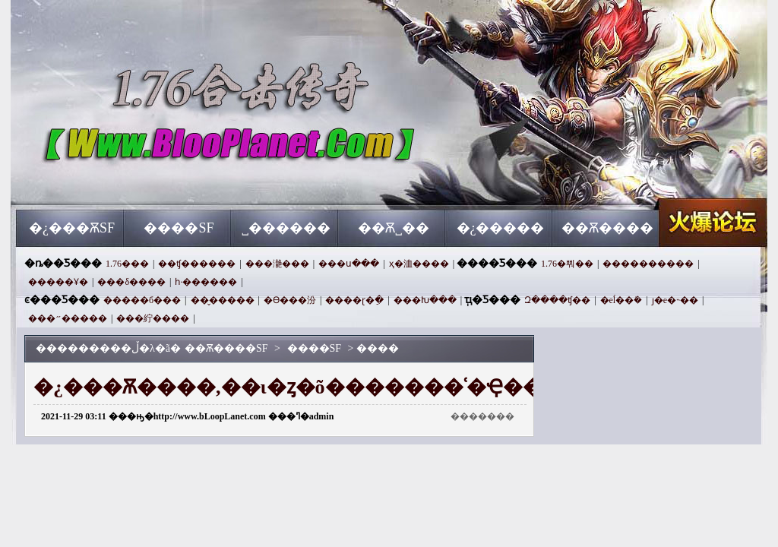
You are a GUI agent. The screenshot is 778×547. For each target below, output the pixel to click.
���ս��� (348, 263)
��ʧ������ (197, 263)
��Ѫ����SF (161, 182)
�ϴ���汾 (290, 300)
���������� (648, 263)
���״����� (67, 318)
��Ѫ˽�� (393, 228)
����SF (178, 228)
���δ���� (131, 282)
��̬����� (223, 300)
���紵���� (152, 318)
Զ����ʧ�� (557, 300)
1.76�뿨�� (567, 263)
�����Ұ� (58, 282)
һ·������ (206, 282)
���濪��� (277, 263)
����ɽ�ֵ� (354, 300)
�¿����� (501, 228)
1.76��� (127, 263)
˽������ (286, 228)
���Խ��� (425, 300)
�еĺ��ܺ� (621, 300)
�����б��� (142, 300)
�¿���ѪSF (72, 228)
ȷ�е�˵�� (675, 300)
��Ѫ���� (607, 228)
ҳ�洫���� (419, 263)
